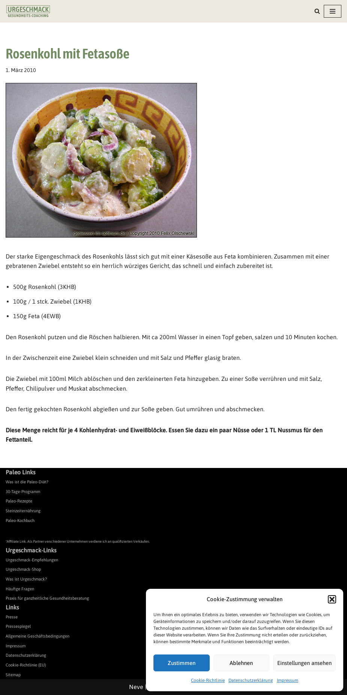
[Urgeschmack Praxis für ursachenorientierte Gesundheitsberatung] (28, 11)
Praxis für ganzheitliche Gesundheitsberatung (47, 598)
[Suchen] (317, 11)
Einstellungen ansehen (304, 663)
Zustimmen (181, 663)
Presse (12, 617)
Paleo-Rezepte (19, 501)
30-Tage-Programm (23, 491)
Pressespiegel (18, 626)
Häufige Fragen (20, 589)
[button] (332, 599)
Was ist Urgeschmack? (26, 579)
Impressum (287, 680)
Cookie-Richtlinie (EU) (26, 665)
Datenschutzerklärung (250, 680)
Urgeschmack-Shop (23, 569)
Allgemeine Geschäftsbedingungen (37, 636)
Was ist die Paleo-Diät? (27, 482)
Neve (136, 686)
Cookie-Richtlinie (208, 680)
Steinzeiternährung (23, 510)
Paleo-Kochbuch (20, 520)
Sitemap (13, 674)
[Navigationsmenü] (332, 11)
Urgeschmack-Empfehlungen (32, 560)
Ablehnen (241, 663)
